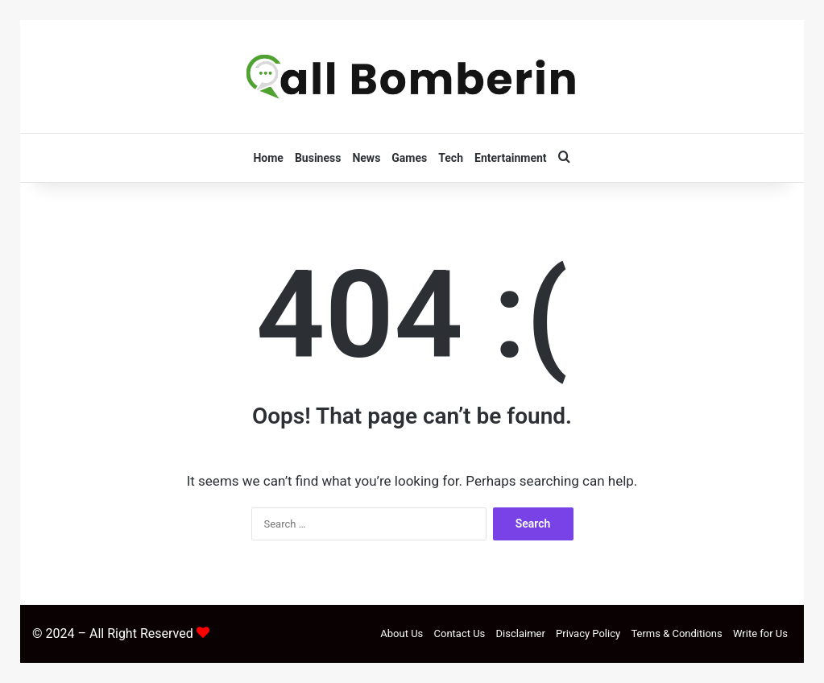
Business (318, 157)
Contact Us (460, 633)
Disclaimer (520, 633)
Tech (450, 157)
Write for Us (760, 633)
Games (409, 157)
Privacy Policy (588, 633)
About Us (401, 633)
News (366, 157)
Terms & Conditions (676, 633)
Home (268, 157)
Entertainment (510, 157)
